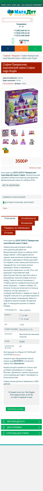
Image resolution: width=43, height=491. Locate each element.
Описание (9, 218)
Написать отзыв (35, 168)
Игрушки (16, 55)
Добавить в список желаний (13, 197)
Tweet (5, 208)
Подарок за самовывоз (17, 227)
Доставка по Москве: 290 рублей (19, 202)
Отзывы (8, 232)
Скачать (17, 355)
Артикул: (17, 83)
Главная (6, 55)
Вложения (26, 223)
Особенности (28, 218)
